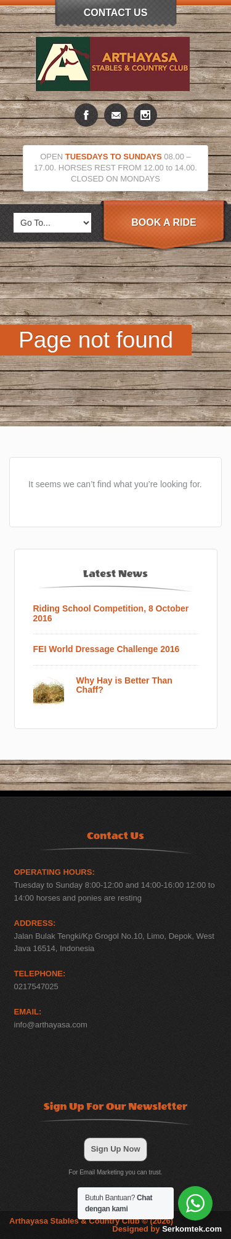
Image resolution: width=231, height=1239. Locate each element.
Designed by (167, 1228)
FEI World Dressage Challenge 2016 (106, 649)
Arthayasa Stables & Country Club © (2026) (91, 1220)
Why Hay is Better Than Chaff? (124, 685)
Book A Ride (163, 222)
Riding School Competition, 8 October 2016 (111, 613)
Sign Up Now (115, 1148)
